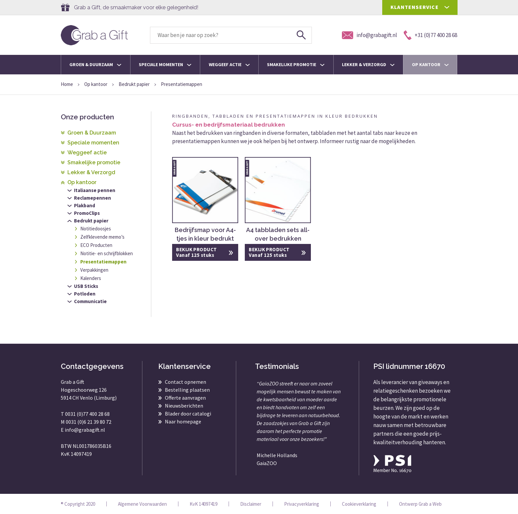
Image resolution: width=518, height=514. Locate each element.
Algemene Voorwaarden (142, 504)
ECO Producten (96, 245)
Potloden (84, 294)
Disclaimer (250, 504)
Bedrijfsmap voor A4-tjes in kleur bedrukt (205, 234)
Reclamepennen (92, 198)
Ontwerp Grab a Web (420, 504)
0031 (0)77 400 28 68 (87, 414)
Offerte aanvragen (185, 397)
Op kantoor (430, 64)
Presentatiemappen (103, 261)
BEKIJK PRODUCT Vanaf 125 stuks (196, 252)
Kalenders (90, 278)
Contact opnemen (185, 381)
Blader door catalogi (188, 413)
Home (67, 84)
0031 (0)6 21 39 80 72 (88, 421)
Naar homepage (183, 421)
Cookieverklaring (359, 504)
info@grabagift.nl (85, 429)
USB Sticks (86, 286)
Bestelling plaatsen (187, 389)
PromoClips (87, 213)
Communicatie (90, 301)
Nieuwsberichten (184, 405)
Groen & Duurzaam (95, 64)
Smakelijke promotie (295, 64)
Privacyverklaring (301, 504)
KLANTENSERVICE (414, 7)
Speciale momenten (165, 64)
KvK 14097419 (203, 504)
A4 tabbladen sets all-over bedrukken (278, 234)
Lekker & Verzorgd (368, 64)
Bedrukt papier (134, 84)
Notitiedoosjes (95, 228)
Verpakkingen (94, 270)
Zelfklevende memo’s (102, 237)
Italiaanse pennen (94, 190)
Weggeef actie (229, 64)
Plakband (84, 205)
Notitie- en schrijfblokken (106, 253)
